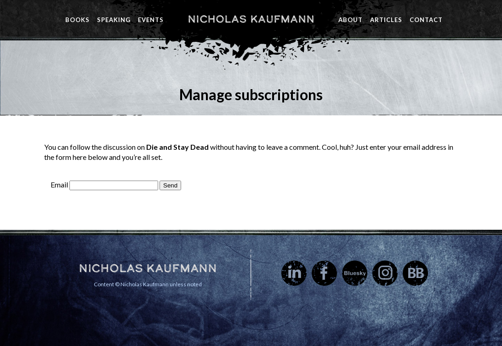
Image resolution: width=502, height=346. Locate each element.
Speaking (114, 19)
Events (151, 19)
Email (59, 184)
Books (77, 19)
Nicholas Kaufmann (251, 19)
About (350, 19)
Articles (386, 19)
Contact (426, 19)
